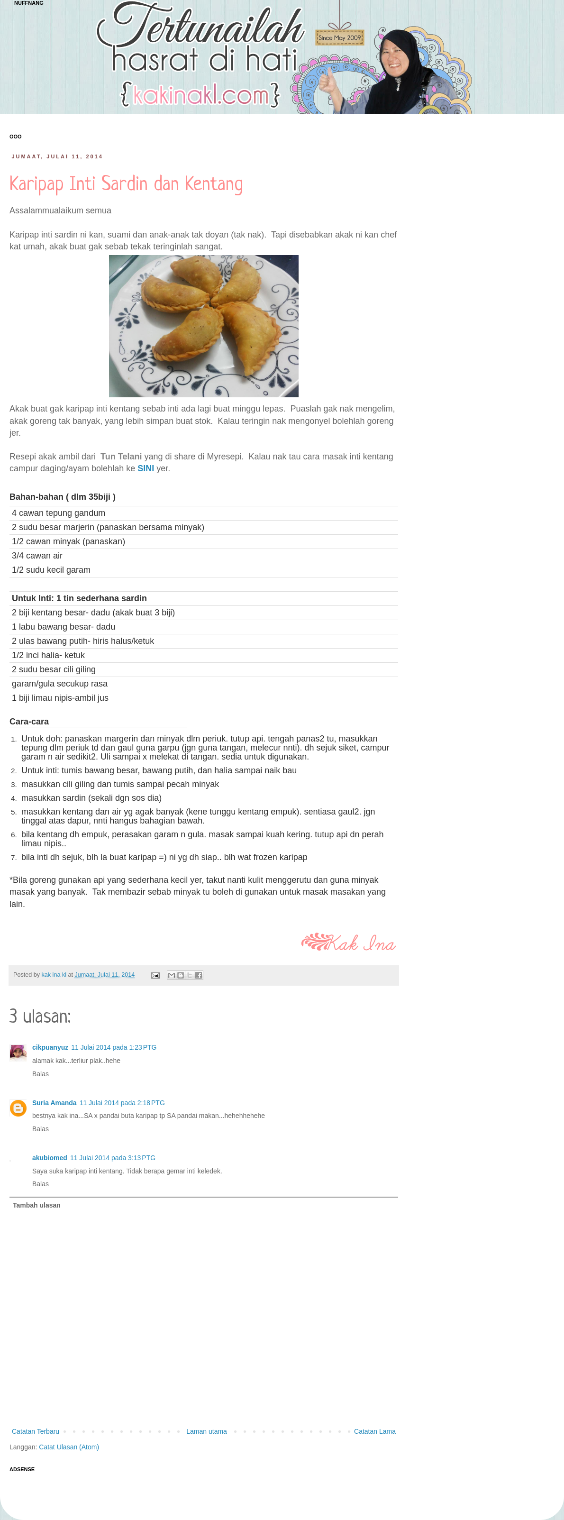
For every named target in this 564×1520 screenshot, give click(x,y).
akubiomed (49, 1158)
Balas (40, 1074)
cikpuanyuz (50, 1047)
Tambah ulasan (37, 1205)
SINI (145, 468)
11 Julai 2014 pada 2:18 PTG (122, 1103)
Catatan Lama (375, 1431)
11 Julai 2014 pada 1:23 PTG (113, 1047)
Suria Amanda (54, 1103)
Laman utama (206, 1431)
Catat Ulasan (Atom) (69, 1447)
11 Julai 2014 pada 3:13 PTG (112, 1158)
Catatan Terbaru (35, 1431)
